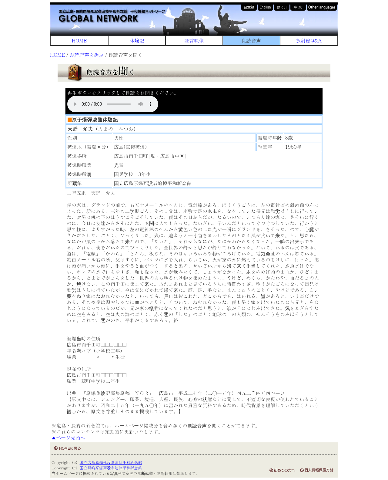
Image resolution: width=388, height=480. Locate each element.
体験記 (137, 40)
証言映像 (194, 40)
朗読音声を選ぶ (87, 54)
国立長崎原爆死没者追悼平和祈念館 (111, 468)
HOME (79, 40)
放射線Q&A (309, 40)
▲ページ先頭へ (68, 437)
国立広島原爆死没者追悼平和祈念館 (111, 462)
